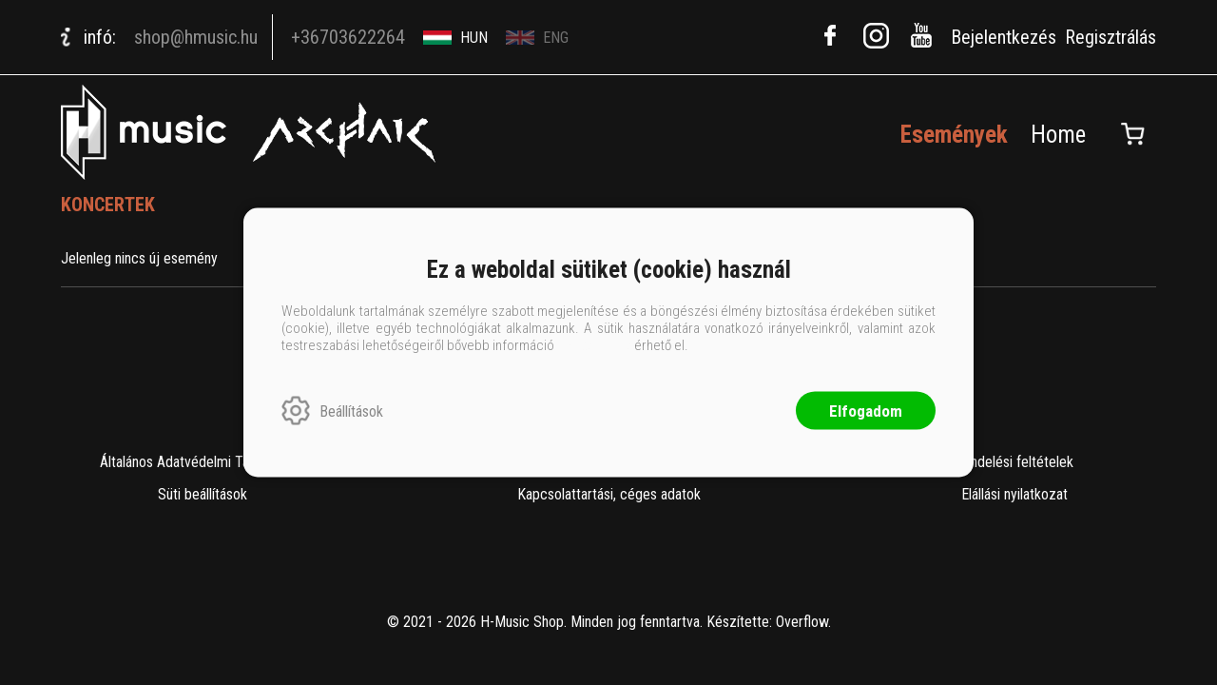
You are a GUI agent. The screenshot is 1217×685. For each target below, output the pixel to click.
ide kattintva (594, 345)
